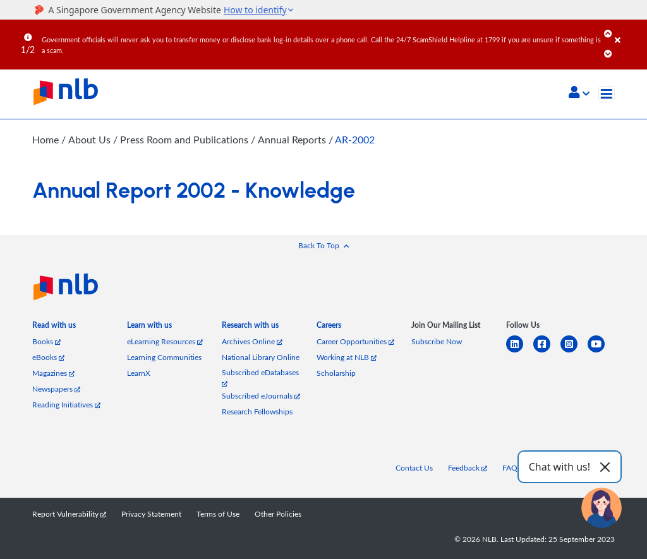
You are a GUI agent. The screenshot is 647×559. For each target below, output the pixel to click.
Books (46, 341)
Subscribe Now (436, 341)
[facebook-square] (546, 351)
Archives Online (252, 341)
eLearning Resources (165, 341)
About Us (90, 139)
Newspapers (56, 389)
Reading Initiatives (66, 404)
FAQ (509, 467)
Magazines (53, 373)
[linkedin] (519, 351)
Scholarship (336, 373)
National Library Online (260, 357)
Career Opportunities (355, 341)
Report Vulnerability (69, 514)
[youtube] (601, 351)
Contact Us (414, 467)
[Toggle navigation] (606, 94)
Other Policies (278, 514)
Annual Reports (292, 139)
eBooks (48, 357)
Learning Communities (164, 357)
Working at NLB (347, 357)
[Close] (628, 30)
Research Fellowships (257, 411)
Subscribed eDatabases (260, 377)
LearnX (138, 373)
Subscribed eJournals (261, 395)
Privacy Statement (151, 514)
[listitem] (54, 327)
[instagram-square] (574, 351)
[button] (579, 93)
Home (45, 139)
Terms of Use (218, 514)
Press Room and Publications (184, 139)
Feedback (467, 467)
